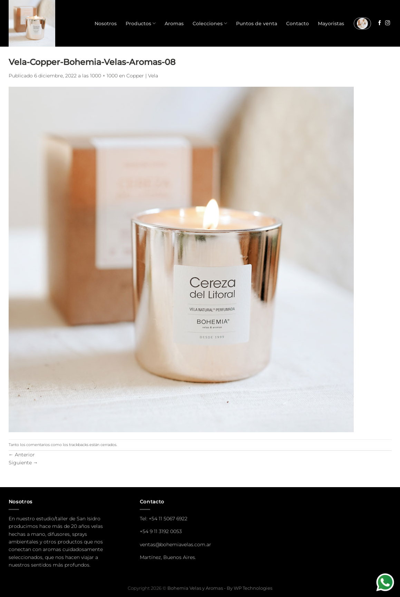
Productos (141, 23)
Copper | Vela (142, 76)
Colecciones (210, 23)
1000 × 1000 (104, 76)
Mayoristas (331, 23)
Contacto (297, 23)
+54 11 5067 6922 (168, 518)
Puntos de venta (256, 23)
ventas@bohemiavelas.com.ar (175, 544)
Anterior (22, 455)
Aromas (174, 23)
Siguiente (23, 462)
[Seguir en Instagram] (387, 23)
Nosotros (106, 23)
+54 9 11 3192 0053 (161, 531)
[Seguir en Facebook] (379, 23)
